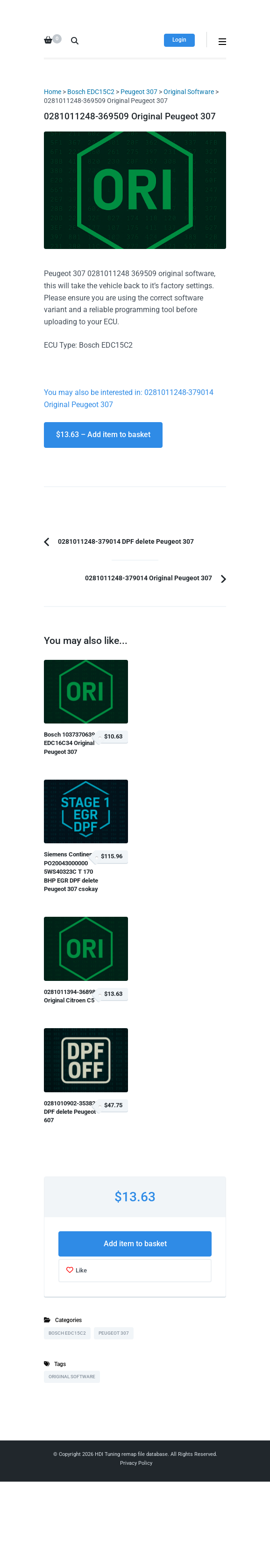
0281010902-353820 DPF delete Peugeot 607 (71, 1112)
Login (179, 40)
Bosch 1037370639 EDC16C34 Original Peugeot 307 (69, 743)
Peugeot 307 (139, 91)
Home (52, 91)
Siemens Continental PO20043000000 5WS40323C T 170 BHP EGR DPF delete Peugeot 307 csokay (71, 871)
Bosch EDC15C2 (90, 91)
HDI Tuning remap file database (131, 1454)
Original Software (188, 91)
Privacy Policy (136, 1463)
